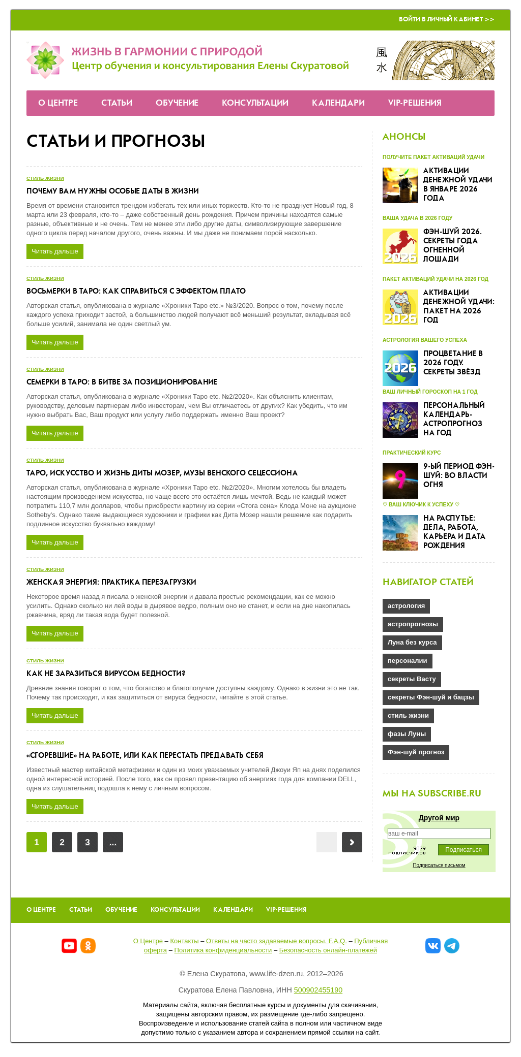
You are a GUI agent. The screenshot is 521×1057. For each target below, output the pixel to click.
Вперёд (352, 842)
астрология (406, 606)
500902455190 (318, 990)
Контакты (184, 941)
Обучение (177, 103)
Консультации (255, 103)
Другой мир (439, 818)
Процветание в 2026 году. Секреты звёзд (453, 363)
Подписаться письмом (439, 865)
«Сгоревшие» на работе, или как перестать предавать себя (145, 755)
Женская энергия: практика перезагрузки (111, 582)
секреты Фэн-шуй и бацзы (431, 697)
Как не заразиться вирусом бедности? (105, 674)
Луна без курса (412, 642)
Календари (338, 103)
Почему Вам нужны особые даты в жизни (112, 191)
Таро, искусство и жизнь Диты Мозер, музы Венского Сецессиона (162, 473)
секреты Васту (412, 679)
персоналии (407, 660)
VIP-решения (415, 103)
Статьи (116, 103)
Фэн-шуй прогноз (416, 752)
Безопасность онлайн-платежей (328, 950)
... (113, 842)
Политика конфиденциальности (223, 950)
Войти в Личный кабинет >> (447, 19)
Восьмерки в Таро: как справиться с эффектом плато (136, 291)
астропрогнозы (413, 624)
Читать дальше (55, 251)
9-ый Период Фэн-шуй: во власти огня (459, 476)
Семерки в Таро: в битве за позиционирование (121, 382)
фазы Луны (407, 734)
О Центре (58, 103)
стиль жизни (45, 178)
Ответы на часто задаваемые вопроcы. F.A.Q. (276, 941)
